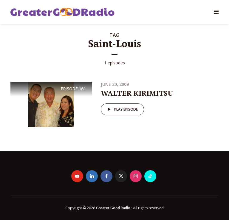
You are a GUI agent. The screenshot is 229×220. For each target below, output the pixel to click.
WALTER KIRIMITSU (137, 93)
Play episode (121, 109)
